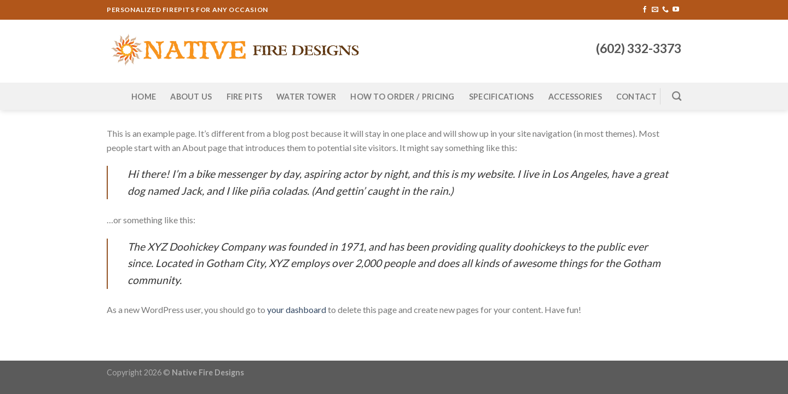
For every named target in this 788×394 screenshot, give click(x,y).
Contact (636, 96)
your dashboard (296, 309)
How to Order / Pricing (402, 96)
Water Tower (306, 96)
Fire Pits (245, 96)
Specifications (501, 96)
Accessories (575, 96)
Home (143, 96)
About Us (191, 96)
